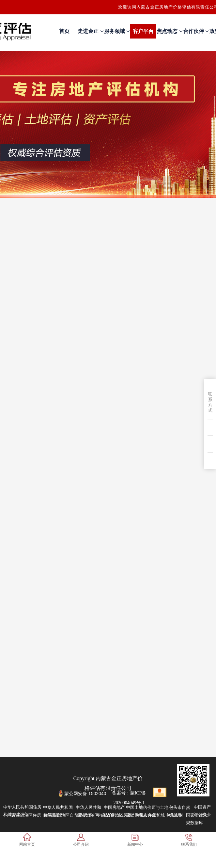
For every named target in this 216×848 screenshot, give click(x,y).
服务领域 (117, 31)
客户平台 (143, 31)
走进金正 (90, 31)
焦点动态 (169, 31)
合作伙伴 (195, 31)
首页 (64, 31)
